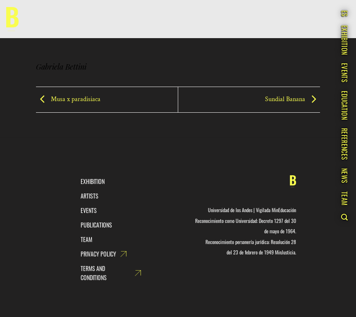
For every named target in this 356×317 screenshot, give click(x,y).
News (344, 175)
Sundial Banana (292, 99)
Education (344, 105)
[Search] (344, 217)
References (344, 144)
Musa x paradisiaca (68, 99)
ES (344, 13)
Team (344, 198)
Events (344, 72)
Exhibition (344, 40)
